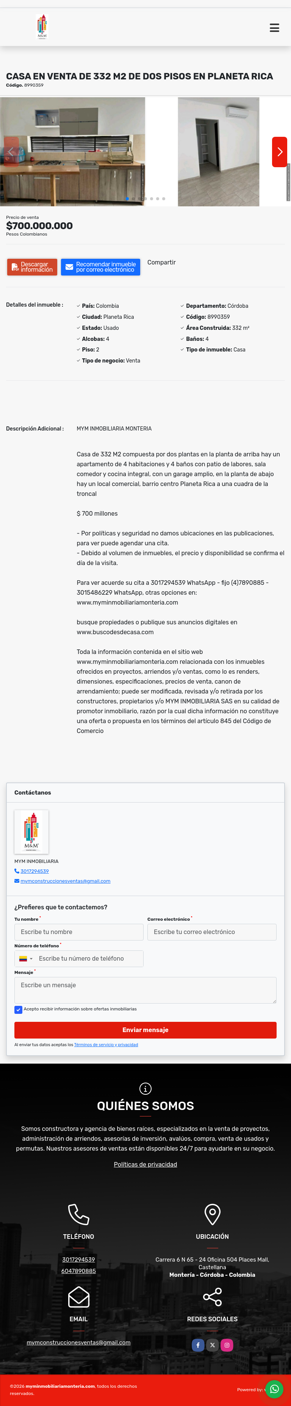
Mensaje (25, 972)
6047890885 (78, 1271)
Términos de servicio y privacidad (106, 1044)
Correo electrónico (169, 919)
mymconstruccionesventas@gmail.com (65, 881)
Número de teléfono (37, 945)
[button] (127, 198)
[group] (72, 151)
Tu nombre (27, 919)
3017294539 (34, 871)
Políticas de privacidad (145, 1164)
